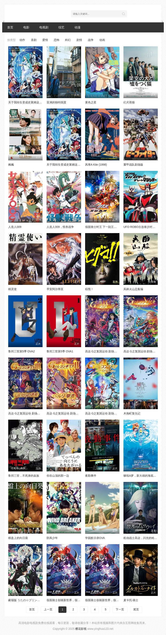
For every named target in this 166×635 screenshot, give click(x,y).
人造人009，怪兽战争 (60, 226)
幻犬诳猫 (129, 102)
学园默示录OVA (95, 538)
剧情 (79, 40)
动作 (22, 40)
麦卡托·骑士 (130, 600)
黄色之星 (90, 102)
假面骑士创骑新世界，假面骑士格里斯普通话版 (76, 600)
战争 (91, 40)
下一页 (120, 609)
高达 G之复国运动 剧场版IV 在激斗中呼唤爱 (112, 351)
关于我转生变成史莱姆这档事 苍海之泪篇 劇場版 (38, 102)
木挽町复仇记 (131, 413)
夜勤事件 (90, 475)
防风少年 (52, 538)
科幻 (68, 40)
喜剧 (34, 40)
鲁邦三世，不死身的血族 (23, 475)
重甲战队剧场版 (133, 164)
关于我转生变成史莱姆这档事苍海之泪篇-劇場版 (77, 164)
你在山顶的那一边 (58, 475)
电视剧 (43, 27)
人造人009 (14, 226)
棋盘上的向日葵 (18, 538)
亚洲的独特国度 (56, 102)
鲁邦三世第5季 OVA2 (21, 351)
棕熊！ (89, 289)
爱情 (45, 40)
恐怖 (56, 40)
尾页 (136, 609)
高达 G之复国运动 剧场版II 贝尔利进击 (71, 413)
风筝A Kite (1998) (96, 164)
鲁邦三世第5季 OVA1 (60, 351)
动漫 (77, 27)
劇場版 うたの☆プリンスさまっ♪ (29, 600)
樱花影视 (81, 628)
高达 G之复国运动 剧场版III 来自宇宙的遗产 (35, 413)
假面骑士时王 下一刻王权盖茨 (103, 226)
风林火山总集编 (133, 289)
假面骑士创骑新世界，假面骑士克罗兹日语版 (113, 600)
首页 (10, 27)
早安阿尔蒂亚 (55, 289)
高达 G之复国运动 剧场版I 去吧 (104, 413)
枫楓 (11, 164)
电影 (26, 27)
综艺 (61, 27)
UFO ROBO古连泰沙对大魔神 (142, 226)
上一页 (48, 609)
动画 (102, 40)
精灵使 (12, 289)
